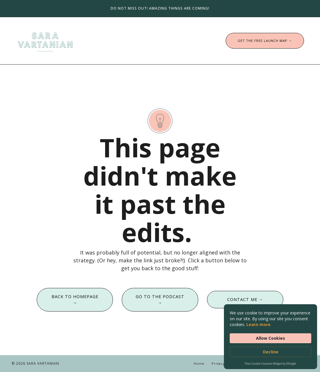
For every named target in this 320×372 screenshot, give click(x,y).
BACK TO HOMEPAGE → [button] (75, 300)
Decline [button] (270, 352)
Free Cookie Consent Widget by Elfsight (270, 364)
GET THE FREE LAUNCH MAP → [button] (265, 40)
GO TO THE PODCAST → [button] (160, 300)
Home (199, 363)
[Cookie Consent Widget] (270, 336)
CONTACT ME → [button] (245, 299)
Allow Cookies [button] (270, 338)
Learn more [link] (258, 324)
